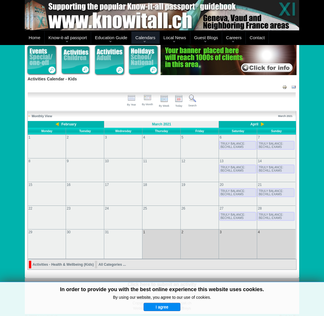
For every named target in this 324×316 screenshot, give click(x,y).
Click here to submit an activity (162, 278)
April (254, 124)
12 (183, 161)
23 (68, 208)
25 (145, 208)
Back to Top (289, 310)
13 (221, 161)
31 (107, 232)
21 (260, 185)
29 (30, 232)
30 (68, 232)
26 (183, 208)
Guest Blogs (206, 37)
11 (145, 161)
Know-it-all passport (67, 37)
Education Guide (111, 37)
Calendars (145, 37)
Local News (174, 37)
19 (183, 185)
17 (107, 185)
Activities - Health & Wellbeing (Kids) (63, 259)
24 (107, 208)
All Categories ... (112, 259)
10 (107, 161)
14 (260, 161)
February (68, 124)
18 (145, 185)
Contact (257, 37)
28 (260, 208)
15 (30, 185)
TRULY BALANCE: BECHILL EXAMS (232, 145)
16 (68, 185)
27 (221, 208)
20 (221, 185)
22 (30, 208)
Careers (233, 37)
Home (34, 37)
